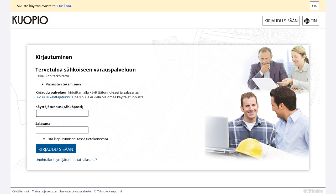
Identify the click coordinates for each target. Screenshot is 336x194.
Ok (314, 5)
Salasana (42, 123)
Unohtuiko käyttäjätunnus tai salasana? (66, 159)
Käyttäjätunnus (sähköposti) (59, 106)
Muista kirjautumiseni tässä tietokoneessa (75, 138)
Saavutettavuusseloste (75, 191)
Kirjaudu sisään (281, 21)
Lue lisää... (65, 5)
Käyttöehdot (20, 191)
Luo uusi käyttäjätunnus (54, 97)
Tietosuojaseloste (44, 191)
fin (314, 21)
